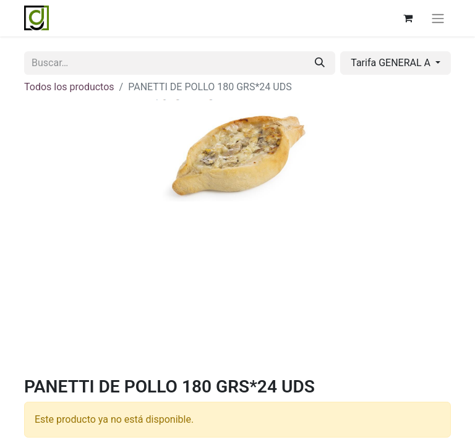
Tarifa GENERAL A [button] (392, 63)
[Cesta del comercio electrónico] (407, 18)
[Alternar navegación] (438, 18)
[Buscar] (319, 63)
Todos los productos (69, 87)
